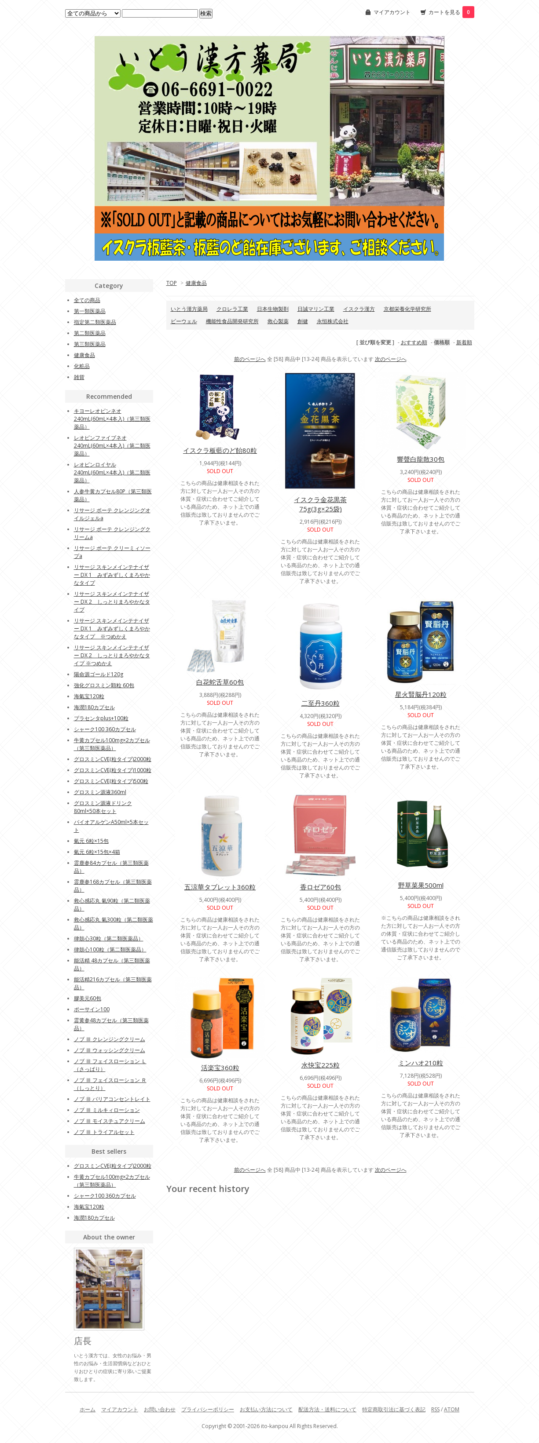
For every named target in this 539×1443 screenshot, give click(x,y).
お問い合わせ (160, 1409)
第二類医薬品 (90, 333)
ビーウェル (184, 321)
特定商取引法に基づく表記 (393, 1409)
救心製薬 (278, 321)
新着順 (464, 342)
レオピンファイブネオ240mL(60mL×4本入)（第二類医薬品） (112, 445)
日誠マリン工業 (315, 309)
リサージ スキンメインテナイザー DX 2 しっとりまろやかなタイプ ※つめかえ (112, 655)
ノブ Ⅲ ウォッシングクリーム (109, 1050)
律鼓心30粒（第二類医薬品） (108, 938)
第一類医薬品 (90, 311)
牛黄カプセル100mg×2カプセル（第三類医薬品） (112, 744)
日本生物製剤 (273, 309)
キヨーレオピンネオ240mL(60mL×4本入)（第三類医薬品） (112, 418)
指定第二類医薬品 (95, 322)
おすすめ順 (414, 342)
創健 (302, 321)
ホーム (87, 1409)
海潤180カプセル (94, 707)
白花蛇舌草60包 (220, 682)
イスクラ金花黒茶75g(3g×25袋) (320, 504)
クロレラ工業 (232, 309)
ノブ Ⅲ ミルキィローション (107, 1110)
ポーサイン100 (92, 1009)
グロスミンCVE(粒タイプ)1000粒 (112, 770)
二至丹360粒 (320, 703)
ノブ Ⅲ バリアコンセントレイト (112, 1099)
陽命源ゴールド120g (98, 674)
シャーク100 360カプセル (105, 729)
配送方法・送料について (327, 1409)
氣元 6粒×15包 (91, 841)
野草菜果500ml (421, 885)
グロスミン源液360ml (100, 792)
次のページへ (391, 359)
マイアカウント (392, 12)
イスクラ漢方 (359, 309)
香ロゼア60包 (320, 886)
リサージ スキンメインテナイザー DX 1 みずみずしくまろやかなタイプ (112, 575)
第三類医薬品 (90, 344)
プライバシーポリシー (207, 1409)
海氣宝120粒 (89, 696)
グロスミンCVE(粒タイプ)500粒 (111, 781)
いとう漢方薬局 (189, 309)
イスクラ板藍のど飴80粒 (220, 450)
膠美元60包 (87, 998)
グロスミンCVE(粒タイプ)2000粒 (112, 759)
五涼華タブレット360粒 (220, 886)
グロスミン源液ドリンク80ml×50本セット (103, 807)
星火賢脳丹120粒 (421, 694)
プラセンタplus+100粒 (101, 718)
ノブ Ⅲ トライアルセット (104, 1132)
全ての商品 (87, 300)
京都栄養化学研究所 (407, 309)
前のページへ (250, 359)
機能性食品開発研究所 (232, 321)
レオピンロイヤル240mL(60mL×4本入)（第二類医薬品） (112, 472)
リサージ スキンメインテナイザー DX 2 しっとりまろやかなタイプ (112, 601)
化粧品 (82, 366)
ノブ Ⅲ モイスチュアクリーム (109, 1121)
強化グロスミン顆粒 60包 (104, 685)
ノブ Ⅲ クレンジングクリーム (109, 1039)
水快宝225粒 (320, 1064)
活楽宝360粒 (220, 1067)
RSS (435, 1409)
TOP (171, 283)
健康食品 (196, 283)
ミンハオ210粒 (420, 1062)
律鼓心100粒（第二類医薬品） (110, 949)
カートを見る (451, 12)
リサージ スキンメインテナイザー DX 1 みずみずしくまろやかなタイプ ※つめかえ (112, 628)
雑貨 (79, 377)
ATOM (451, 1409)
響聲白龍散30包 (420, 459)
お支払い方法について (266, 1409)
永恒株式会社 (332, 321)
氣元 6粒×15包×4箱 (97, 852)
